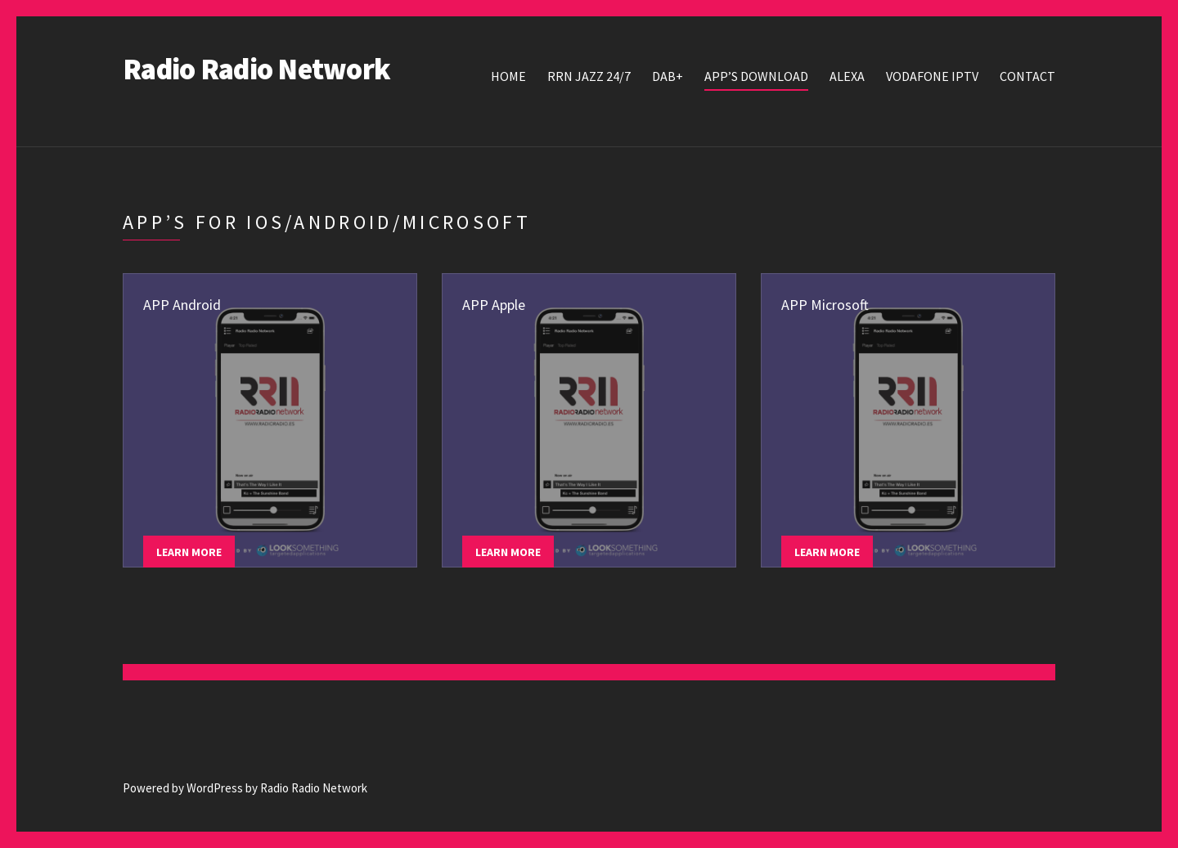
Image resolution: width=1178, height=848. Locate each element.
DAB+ (667, 76)
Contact (1027, 76)
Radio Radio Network (256, 69)
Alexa (847, 76)
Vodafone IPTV (932, 76)
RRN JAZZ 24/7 (589, 76)
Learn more (189, 552)
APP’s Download (756, 76)
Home (508, 76)
